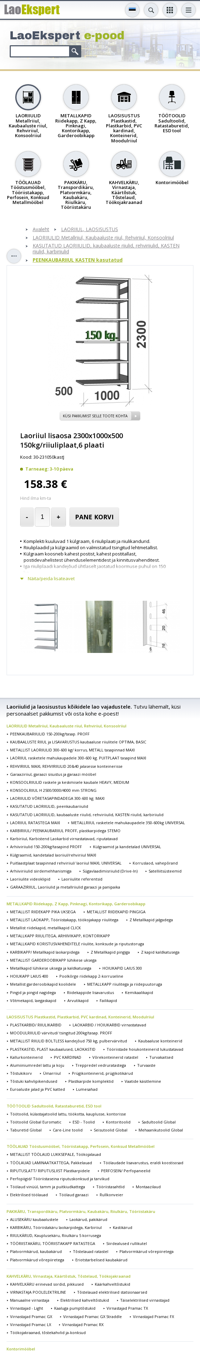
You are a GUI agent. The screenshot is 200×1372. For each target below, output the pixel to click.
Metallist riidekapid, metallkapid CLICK (45, 927)
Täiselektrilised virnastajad (144, 1300)
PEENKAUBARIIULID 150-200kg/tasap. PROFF (50, 733)
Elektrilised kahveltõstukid (84, 1300)
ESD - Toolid (84, 1122)
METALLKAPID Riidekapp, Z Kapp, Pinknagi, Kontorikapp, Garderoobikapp (76, 903)
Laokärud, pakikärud (88, 1219)
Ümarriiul (52, 1073)
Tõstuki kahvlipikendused (33, 1081)
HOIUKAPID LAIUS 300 (122, 968)
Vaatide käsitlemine (143, 1081)
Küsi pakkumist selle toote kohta (95, 415)
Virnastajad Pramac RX (82, 1324)
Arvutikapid (78, 1000)
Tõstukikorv (21, 1073)
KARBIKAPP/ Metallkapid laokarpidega (45, 952)
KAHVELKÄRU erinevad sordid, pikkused (47, 1284)
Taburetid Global (26, 1130)
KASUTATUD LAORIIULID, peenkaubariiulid (49, 806)
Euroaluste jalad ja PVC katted (37, 1089)
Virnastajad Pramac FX (153, 1316)
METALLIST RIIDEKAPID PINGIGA (116, 911)
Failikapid (108, 1000)
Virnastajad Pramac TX (127, 1308)
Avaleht (41, 229)
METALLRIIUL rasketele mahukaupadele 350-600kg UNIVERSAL (128, 822)
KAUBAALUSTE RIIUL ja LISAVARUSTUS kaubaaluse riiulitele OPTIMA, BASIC (78, 741)
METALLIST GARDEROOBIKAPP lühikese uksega (53, 960)
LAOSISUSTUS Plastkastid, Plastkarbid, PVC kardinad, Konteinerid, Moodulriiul (80, 1016)
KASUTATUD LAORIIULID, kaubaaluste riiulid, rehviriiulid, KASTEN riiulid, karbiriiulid (106, 249)
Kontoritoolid (118, 1122)
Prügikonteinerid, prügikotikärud (102, 1073)
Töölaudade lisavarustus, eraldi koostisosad (143, 1162)
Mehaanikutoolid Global (161, 1130)
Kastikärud (122, 1227)
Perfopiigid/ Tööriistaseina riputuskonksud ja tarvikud (59, 1178)
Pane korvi (94, 517)
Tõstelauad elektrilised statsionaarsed (112, 1292)
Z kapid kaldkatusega (160, 952)
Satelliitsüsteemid (165, 871)
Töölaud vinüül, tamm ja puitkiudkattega (47, 1186)
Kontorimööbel (21, 1348)
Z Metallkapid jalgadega (151, 919)
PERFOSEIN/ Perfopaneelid (125, 1170)
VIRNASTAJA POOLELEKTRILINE (38, 1292)
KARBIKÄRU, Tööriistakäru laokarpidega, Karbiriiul (56, 1227)
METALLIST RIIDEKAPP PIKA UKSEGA (43, 911)
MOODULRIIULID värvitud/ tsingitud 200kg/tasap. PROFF (61, 1032)
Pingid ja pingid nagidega (33, 992)
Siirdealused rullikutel (126, 1243)
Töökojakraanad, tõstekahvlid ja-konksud (48, 1332)
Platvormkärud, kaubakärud (36, 1251)
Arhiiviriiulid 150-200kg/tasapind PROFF (46, 846)
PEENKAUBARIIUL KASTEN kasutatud (78, 260)
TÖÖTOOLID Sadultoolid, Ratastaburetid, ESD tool (54, 1106)
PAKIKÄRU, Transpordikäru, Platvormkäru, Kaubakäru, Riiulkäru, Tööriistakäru (81, 1211)
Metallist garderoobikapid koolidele (43, 984)
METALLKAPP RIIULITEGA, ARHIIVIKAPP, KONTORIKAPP (60, 935)
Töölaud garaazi (74, 1194)
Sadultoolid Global (159, 1122)
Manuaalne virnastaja (29, 1300)
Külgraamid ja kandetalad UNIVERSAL (127, 846)
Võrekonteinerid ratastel (115, 1057)
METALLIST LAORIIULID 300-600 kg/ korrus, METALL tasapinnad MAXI (72, 749)
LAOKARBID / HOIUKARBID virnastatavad (109, 1024)
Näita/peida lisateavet (51, 579)
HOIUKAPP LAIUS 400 (29, 976)
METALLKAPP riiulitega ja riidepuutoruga (124, 984)
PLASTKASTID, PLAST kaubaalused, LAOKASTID (52, 1049)
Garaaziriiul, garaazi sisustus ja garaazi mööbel (53, 774)
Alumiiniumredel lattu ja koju (37, 1065)
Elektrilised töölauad (29, 1194)
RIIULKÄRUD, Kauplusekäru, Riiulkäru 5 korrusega (55, 1235)
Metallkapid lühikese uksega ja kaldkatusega (50, 968)
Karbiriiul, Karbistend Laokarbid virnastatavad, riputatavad (64, 838)
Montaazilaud (148, 1186)
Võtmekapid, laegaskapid (33, 1000)
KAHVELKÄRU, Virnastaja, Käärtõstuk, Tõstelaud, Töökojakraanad (69, 1276)
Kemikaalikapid (139, 992)
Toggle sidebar (14, 256)
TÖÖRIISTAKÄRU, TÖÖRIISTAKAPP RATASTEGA (52, 1243)
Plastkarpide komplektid (91, 1081)
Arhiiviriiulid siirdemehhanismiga (41, 871)
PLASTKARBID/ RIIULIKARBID (35, 1024)
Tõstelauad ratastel (90, 1251)
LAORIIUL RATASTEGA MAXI (35, 822)
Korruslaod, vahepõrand (155, 863)
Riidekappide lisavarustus (90, 992)
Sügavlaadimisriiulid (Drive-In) (110, 871)
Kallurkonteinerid (26, 1057)
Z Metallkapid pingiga (110, 952)
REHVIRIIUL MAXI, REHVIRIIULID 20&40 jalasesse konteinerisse (66, 766)
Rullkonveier (111, 1194)
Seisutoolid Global (110, 1130)
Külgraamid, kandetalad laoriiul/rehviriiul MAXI (53, 855)
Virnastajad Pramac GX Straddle (92, 1316)
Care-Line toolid (68, 1130)
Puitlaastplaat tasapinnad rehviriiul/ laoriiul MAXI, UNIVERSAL (66, 863)
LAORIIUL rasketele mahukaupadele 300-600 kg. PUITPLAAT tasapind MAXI (78, 757)
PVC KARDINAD (67, 1057)
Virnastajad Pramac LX (30, 1324)
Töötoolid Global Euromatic (35, 1122)
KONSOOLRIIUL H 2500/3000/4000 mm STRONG (53, 790)
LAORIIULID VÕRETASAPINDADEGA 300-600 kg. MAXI (57, 798)
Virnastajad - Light (26, 1308)
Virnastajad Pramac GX (31, 1316)
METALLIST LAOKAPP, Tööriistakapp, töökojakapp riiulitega (64, 919)
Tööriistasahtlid (110, 1186)
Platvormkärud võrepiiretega (146, 1251)
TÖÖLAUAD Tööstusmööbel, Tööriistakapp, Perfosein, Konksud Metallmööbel (81, 1146)
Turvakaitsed (161, 1057)
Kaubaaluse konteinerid (160, 1040)
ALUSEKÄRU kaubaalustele (34, 1219)
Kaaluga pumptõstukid (74, 1308)
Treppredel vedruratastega (100, 1065)
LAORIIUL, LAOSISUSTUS (89, 229)
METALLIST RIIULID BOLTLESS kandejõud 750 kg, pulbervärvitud (68, 1040)
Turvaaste (146, 1065)
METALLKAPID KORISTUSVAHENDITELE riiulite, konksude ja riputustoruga (77, 943)
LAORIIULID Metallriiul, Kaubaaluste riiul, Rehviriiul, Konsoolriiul (103, 238)
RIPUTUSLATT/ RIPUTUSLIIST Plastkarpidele (50, 1170)
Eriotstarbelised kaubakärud (101, 1259)
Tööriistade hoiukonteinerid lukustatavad (145, 1049)
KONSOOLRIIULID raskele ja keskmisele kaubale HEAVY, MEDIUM (69, 782)
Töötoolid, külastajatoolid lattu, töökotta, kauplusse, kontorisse (68, 1114)
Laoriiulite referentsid (81, 879)
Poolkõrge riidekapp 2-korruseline (91, 976)
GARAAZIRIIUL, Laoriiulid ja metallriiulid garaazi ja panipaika (65, 887)
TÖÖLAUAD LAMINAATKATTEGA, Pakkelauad (51, 1162)
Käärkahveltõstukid (112, 1284)
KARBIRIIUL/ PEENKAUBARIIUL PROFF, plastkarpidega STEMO (65, 830)
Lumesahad (87, 1089)
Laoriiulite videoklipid (30, 879)
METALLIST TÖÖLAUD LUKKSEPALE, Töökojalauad (55, 1154)
